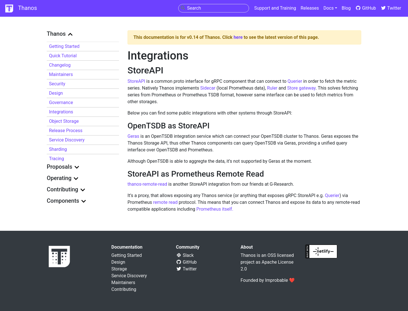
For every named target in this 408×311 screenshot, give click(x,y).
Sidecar (207, 88)
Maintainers (61, 74)
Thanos (21, 8)
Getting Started (64, 46)
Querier (295, 81)
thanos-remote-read (147, 184)
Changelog (60, 65)
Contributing (123, 289)
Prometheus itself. (214, 209)
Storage (119, 269)
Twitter (391, 8)
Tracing (56, 158)
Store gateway (301, 88)
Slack (185, 255)
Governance (61, 102)
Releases (310, 8)
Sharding (58, 149)
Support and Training (275, 8)
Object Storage (64, 121)
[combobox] (213, 8)
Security (57, 83)
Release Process (65, 130)
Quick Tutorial (63, 55)
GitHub (365, 8)
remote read (165, 202)
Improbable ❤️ (280, 280)
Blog (346, 8)
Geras (133, 136)
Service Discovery (66, 140)
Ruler (272, 88)
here (238, 37)
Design (56, 93)
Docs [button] (328, 8)
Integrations (61, 112)
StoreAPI (136, 81)
